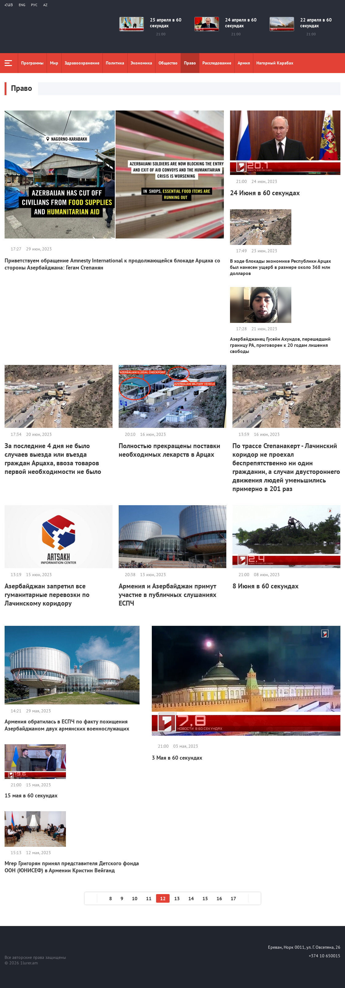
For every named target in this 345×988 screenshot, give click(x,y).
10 (134, 898)
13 (177, 898)
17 (233, 898)
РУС (34, 4)
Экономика (141, 63)
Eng (22, 4)
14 (191, 898)
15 (205, 898)
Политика (115, 63)
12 (163, 898)
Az (45, 4)
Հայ (9, 4)
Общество (168, 63)
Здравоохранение (82, 63)
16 (219, 898)
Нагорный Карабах (274, 63)
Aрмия (244, 63)
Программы (32, 63)
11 (148, 898)
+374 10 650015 (324, 956)
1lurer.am (29, 963)
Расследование (216, 63)
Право (190, 63)
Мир (54, 63)
